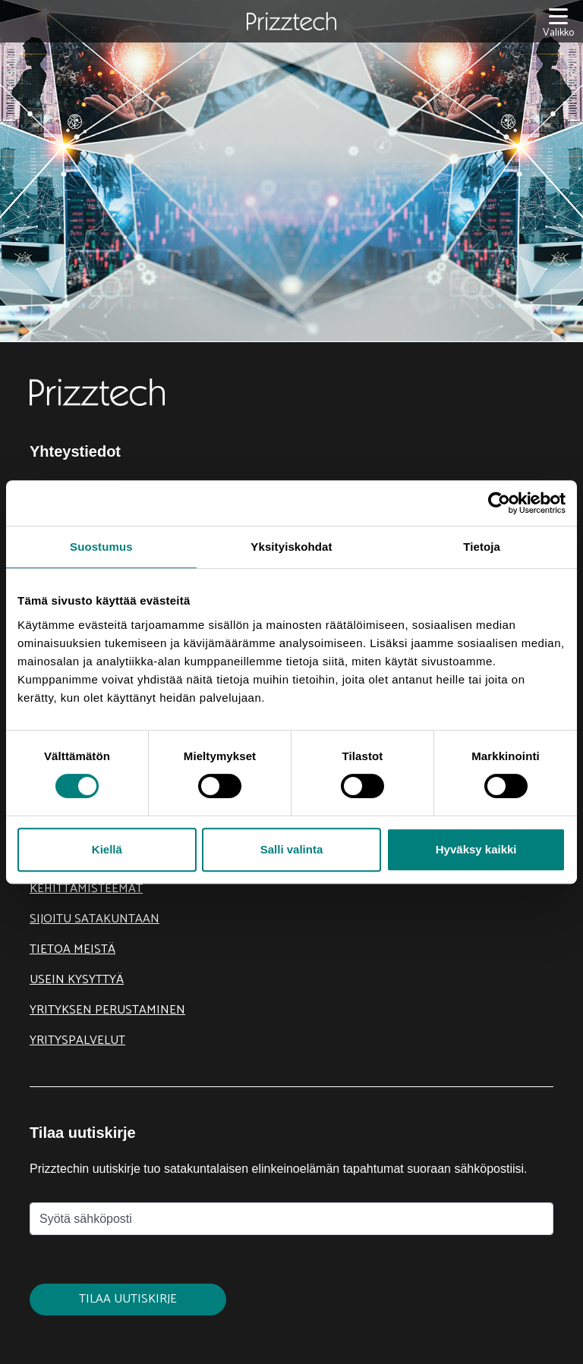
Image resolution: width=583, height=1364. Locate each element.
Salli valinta (291, 849)
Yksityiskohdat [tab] (291, 546)
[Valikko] (558, 21)
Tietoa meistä (72, 949)
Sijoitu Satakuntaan (94, 919)
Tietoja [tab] (481, 546)
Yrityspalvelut (77, 1040)
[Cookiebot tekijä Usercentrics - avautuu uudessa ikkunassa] (499, 503)
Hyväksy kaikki (476, 849)
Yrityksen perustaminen (107, 1010)
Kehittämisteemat (86, 888)
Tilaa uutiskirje (128, 1299)
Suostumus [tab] (101, 546)
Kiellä (107, 849)
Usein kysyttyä (77, 980)
